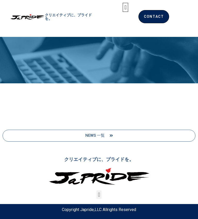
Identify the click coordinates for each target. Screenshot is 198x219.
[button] (125, 7)
